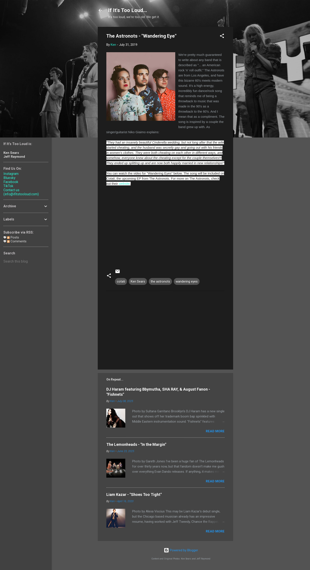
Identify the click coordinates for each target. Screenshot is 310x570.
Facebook (10, 182)
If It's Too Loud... (127, 10)
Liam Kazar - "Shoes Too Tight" (134, 494)
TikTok (8, 186)
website (124, 183)
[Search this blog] (25, 261)
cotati (121, 281)
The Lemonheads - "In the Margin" (136, 444)
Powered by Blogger (181, 550)
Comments (16, 241)
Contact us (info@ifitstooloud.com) (21, 192)
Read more (215, 431)
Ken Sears (138, 281)
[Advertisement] (250, 91)
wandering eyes (187, 281)
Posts (13, 237)
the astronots (160, 281)
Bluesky (9, 178)
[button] (222, 36)
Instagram (11, 174)
